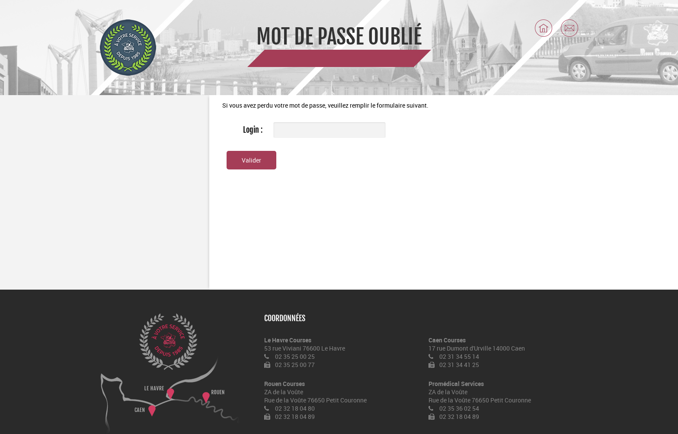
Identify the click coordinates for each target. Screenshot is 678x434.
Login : (252, 129)
